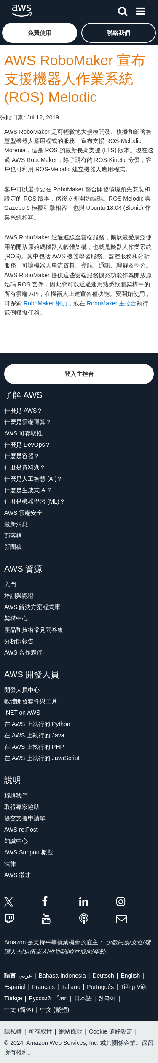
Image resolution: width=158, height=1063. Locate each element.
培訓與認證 (19, 595)
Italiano (71, 986)
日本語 (83, 998)
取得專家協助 (22, 806)
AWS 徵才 (17, 875)
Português (100, 986)
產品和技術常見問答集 (33, 629)
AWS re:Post (21, 829)
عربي (25, 975)
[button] (39, 33)
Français (43, 986)
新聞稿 (13, 546)
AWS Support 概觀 (28, 852)
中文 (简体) (18, 1009)
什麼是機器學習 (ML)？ (34, 501)
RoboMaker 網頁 (45, 303)
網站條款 (70, 1031)
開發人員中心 (22, 690)
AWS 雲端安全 (23, 512)
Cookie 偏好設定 (110, 1031)
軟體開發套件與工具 (30, 701)
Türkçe (13, 998)
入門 (10, 584)
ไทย (62, 998)
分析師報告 (19, 641)
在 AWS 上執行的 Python (37, 724)
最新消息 (16, 524)
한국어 (107, 998)
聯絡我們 (16, 795)
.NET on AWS (22, 712)
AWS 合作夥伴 (23, 652)
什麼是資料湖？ (25, 467)
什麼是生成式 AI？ (28, 490)
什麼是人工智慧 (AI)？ (33, 478)
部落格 (13, 535)
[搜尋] (122, 10)
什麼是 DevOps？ (27, 444)
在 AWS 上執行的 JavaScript (41, 758)
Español (15, 986)
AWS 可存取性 (23, 433)
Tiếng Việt (134, 986)
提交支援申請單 (25, 818)
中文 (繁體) (54, 1009)
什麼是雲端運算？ (27, 422)
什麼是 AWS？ (23, 410)
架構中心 (16, 618)
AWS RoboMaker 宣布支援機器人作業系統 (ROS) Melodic (74, 79)
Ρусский (40, 998)
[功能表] (140, 10)
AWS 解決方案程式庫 (32, 607)
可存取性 (40, 1031)
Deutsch (103, 975)
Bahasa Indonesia (62, 975)
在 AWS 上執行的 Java (34, 735)
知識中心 (16, 841)
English (130, 975)
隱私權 (13, 1031)
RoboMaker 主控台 (112, 303)
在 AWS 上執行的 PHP (34, 746)
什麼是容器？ (22, 456)
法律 (10, 863)
